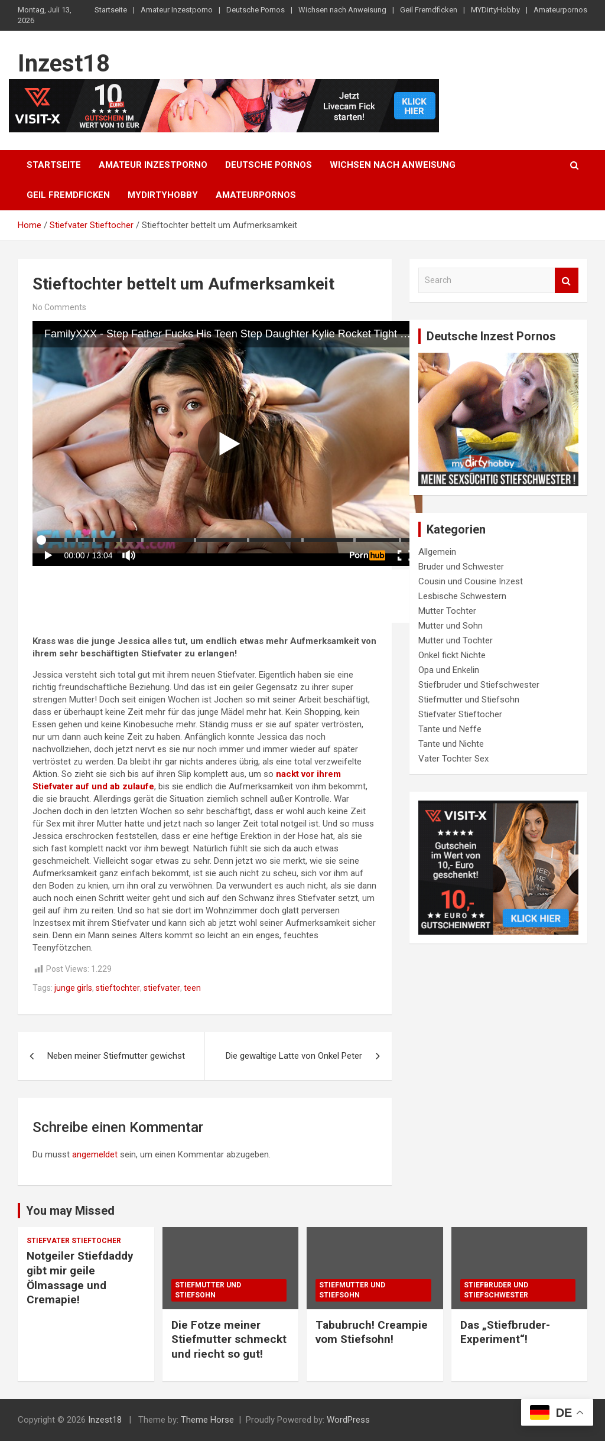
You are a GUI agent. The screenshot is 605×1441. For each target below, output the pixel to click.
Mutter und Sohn (450, 625)
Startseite (111, 9)
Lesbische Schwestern (462, 596)
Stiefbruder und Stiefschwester (478, 684)
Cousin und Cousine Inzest (470, 581)
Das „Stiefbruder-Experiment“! (505, 1332)
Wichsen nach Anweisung (342, 9)
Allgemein (437, 552)
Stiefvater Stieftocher (460, 714)
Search (566, 280)
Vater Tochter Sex (453, 758)
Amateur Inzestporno (177, 9)
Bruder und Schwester (461, 566)
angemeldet (95, 1154)
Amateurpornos (560, 9)
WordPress (348, 1419)
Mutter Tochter (447, 611)
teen (192, 988)
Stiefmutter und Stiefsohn (468, 699)
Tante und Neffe (450, 729)
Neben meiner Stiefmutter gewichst (116, 1055)
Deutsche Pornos (255, 9)
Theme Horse (207, 1419)
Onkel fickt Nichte (452, 655)
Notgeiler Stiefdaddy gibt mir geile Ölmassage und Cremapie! (80, 1277)
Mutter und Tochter (455, 640)
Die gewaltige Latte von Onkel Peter (294, 1055)
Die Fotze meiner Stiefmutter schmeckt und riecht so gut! (229, 1339)
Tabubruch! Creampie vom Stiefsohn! (371, 1332)
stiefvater (162, 988)
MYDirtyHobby (495, 9)
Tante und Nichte (451, 744)
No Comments (59, 307)
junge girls (73, 988)
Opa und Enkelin (448, 670)
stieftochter (118, 988)
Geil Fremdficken (428, 9)
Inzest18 (64, 63)
